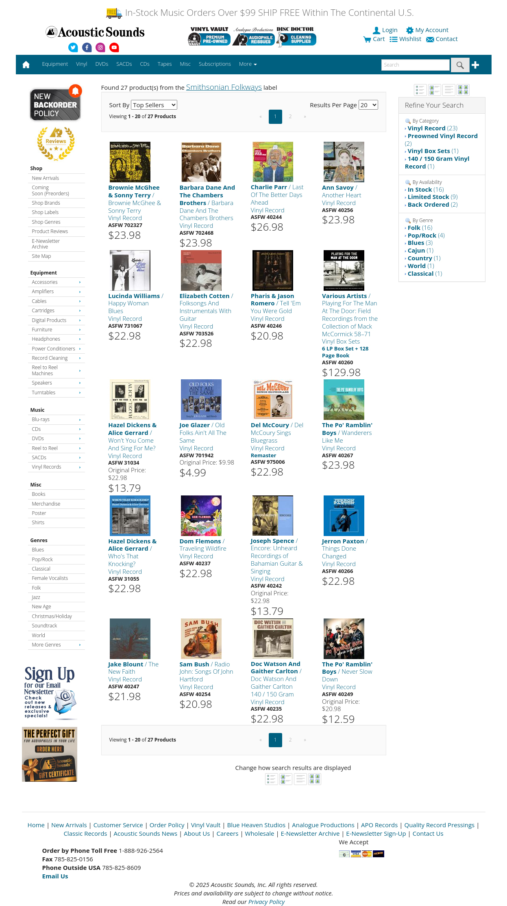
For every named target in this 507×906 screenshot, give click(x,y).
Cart (374, 39)
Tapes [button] (165, 63)
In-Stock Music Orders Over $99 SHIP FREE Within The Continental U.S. (259, 12)
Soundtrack (44, 625)
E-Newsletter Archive (46, 244)
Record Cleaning (56, 358)
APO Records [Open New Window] (379, 825)
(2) (441, 139)
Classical (41, 568)
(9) (433, 196)
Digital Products (56, 320)
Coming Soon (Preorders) (50, 190)
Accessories (56, 282)
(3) (420, 242)
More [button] (248, 63)
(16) (426, 189)
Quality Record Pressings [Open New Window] (439, 825)
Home (36, 825)
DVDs (56, 438)
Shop (36, 168)
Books (39, 494)
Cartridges (56, 310)
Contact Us (428, 833)
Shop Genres (46, 221)
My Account (428, 30)
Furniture (56, 329)
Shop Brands (46, 202)
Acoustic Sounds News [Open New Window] (146, 833)
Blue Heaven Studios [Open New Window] (256, 825)
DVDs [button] (101, 63)
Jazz (36, 597)
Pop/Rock (42, 559)
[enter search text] (415, 65)
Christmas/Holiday (52, 616)
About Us (197, 833)
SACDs (56, 457)
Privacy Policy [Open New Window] (266, 901)
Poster (39, 513)
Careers (227, 833)
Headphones (56, 338)
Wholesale (259, 833)
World (38, 635)
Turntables (56, 392)
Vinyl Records (56, 466)
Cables (56, 301)
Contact (442, 39)
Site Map (41, 256)
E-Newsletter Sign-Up (376, 833)
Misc (35, 484)
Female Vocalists (50, 578)
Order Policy (167, 825)
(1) (433, 151)
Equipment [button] (55, 63)
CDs (56, 429)
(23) (432, 128)
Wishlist (406, 39)
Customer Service (118, 825)
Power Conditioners (56, 348)
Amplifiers (56, 291)
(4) (426, 235)
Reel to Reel (56, 448)
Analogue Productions (323, 825)
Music (37, 410)
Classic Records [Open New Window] (85, 833)
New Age (41, 606)
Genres (39, 540)
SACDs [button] (124, 63)
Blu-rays (56, 419)
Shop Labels (45, 212)
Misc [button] (185, 63)
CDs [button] (145, 63)
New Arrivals (45, 178)
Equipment (43, 272)
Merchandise (46, 503)
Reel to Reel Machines (56, 370)
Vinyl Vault (206, 825)
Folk (36, 587)
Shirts (38, 522)
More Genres (56, 644)
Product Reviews (50, 231)
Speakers (56, 382)
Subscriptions (215, 63)
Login (385, 30)
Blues (38, 549)
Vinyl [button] (81, 63)
